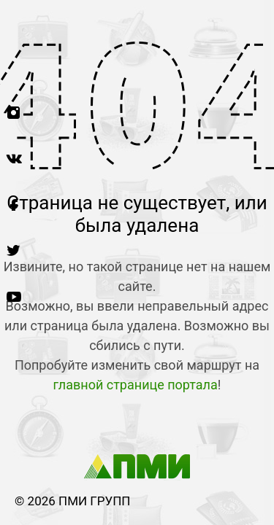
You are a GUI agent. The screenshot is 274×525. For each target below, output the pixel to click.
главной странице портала (135, 384)
